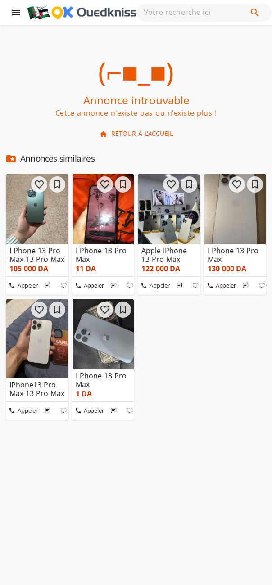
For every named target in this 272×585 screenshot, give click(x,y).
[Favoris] (57, 184)
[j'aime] (39, 184)
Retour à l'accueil (136, 134)
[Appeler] (23, 286)
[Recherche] (255, 12)
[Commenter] (64, 286)
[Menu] (16, 12)
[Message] (48, 286)
